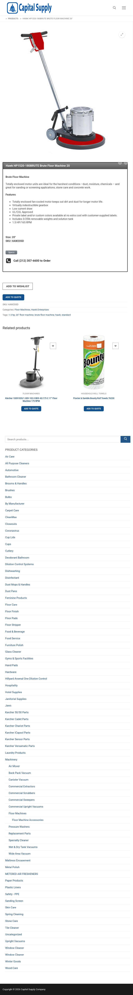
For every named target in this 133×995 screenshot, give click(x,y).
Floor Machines (22, 309)
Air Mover (14, 766)
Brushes (10, 490)
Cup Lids (10, 537)
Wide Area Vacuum (20, 853)
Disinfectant (12, 577)
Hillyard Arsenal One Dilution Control (26, 678)
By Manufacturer (14, 503)
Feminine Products (16, 598)
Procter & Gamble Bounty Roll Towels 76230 (93, 398)
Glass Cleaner (13, 651)
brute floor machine (44, 315)
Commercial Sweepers (22, 799)
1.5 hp (12, 315)
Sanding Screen (14, 900)
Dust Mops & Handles (17, 584)
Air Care (9, 456)
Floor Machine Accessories (27, 820)
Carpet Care (12, 510)
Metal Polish (12, 867)
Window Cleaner (14, 948)
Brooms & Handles (16, 483)
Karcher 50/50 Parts (17, 712)
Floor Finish (12, 611)
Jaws (8, 705)
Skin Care (10, 907)
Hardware (10, 672)
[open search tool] (114, 7)
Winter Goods (13, 961)
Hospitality (11, 685)
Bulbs (8, 497)
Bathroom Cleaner (15, 476)
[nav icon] (124, 8)
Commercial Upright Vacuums (26, 806)
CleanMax (11, 517)
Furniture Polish (14, 645)
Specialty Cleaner (19, 840)
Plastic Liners (13, 887)
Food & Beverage (15, 631)
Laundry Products (15, 752)
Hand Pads (11, 665)
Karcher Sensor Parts (17, 739)
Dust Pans (11, 591)
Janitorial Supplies (15, 699)
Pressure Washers (19, 826)
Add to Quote (13, 297)
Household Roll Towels (94, 394)
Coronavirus (12, 530)
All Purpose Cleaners (17, 463)
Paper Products (14, 880)
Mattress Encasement (17, 860)
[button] (122, 34)
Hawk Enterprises (40, 309)
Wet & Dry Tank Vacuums (23, 847)
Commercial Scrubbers (22, 793)
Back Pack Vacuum (20, 773)
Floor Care (11, 604)
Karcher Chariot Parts (17, 725)
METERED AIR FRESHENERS (21, 874)
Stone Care (11, 921)
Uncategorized (13, 934)
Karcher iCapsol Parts (17, 732)
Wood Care (11, 968)
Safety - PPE (12, 894)
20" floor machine (25, 315)
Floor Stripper (13, 624)
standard (66, 315)
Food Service (12, 638)
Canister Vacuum (18, 779)
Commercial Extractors (22, 786)
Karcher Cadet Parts (16, 719)
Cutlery (9, 550)
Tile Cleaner (12, 927)
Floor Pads (11, 618)
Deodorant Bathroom (17, 557)
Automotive (12, 470)
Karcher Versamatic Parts (20, 746)
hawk (58, 315)
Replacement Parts (20, 833)
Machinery (11, 759)
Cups (8, 544)
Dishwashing (12, 571)
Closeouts (11, 524)
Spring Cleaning (14, 914)
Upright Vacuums (15, 941)
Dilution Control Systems (19, 564)
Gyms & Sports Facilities (19, 658)
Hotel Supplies (13, 692)
